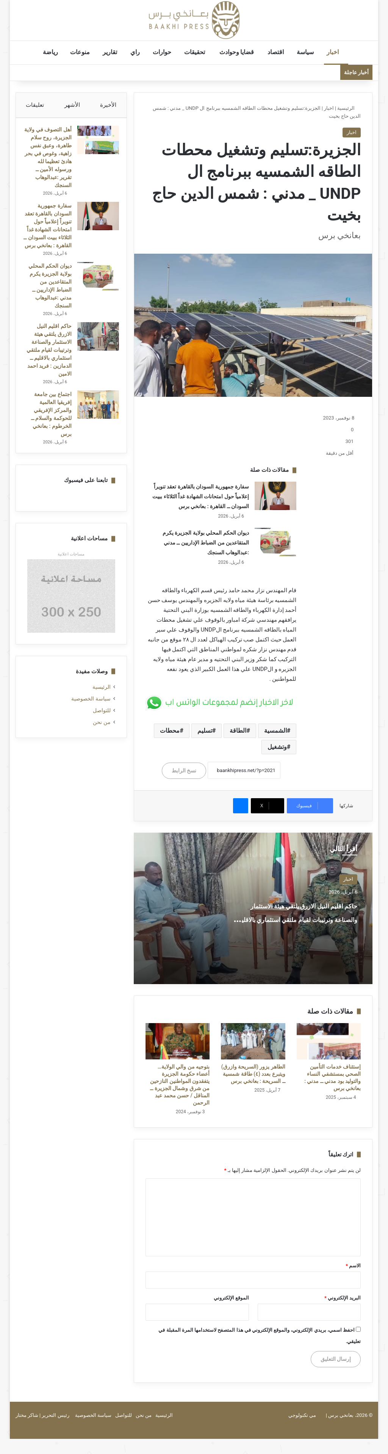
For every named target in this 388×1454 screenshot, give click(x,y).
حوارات (166, 52)
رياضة (54, 52)
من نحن (101, 761)
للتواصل (102, 750)
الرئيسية (349, 108)
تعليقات (35, 104)
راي (138, 52)
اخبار (336, 52)
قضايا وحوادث (241, 52)
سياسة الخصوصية (90, 738)
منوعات (83, 52)
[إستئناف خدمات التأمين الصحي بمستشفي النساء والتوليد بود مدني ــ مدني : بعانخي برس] (329, 1041)
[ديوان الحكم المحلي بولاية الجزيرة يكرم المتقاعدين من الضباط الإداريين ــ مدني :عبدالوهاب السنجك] (275, 542)
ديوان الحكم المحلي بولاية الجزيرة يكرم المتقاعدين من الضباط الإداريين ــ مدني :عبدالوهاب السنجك (206, 542)
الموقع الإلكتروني (231, 1298)
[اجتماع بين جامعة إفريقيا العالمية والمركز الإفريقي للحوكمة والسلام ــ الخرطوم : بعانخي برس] (94, 440)
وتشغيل (277, 746)
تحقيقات (199, 52)
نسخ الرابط (184, 771)
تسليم (204, 730)
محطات (170, 730)
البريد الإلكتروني (342, 1298)
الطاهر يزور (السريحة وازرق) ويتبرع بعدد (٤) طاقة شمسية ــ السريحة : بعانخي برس (253, 1074)
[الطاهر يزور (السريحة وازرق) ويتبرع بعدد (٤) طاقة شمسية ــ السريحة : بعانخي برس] (253, 1041)
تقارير (114, 52)
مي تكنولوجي (302, 1415)
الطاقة (238, 730)
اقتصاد (279, 52)
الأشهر (72, 104)
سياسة (309, 52)
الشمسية (275, 730)
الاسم (353, 1265)
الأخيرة (108, 104)
